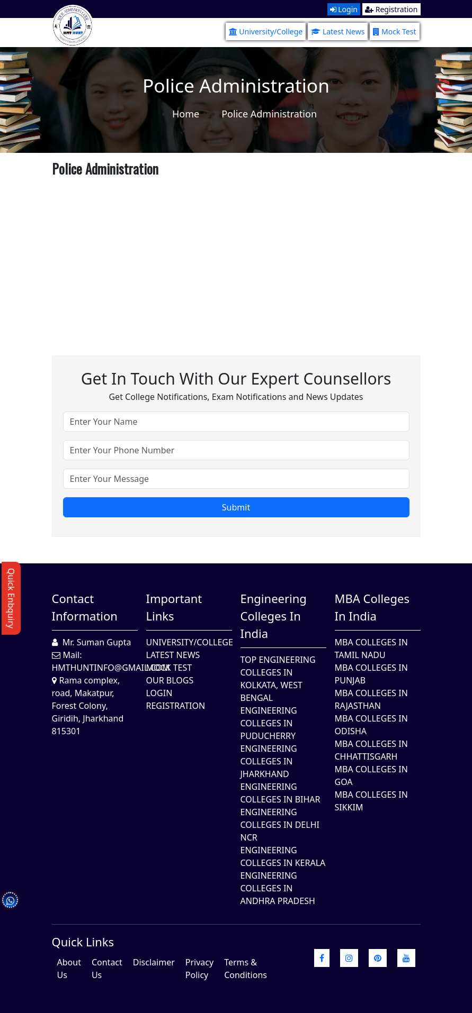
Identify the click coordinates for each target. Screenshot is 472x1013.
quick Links (83, 942)
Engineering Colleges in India (274, 615)
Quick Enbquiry (11, 598)
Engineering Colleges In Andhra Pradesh (278, 888)
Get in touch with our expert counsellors (236, 378)
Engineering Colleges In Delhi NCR (280, 824)
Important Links (174, 607)
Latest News (337, 31)
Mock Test (394, 31)
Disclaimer (154, 962)
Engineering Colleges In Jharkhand (269, 761)
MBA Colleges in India (372, 607)
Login (344, 9)
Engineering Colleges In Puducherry (269, 723)
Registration (391, 9)
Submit (236, 507)
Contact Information (85, 607)
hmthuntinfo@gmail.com (111, 667)
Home (185, 113)
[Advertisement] (236, 255)
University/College (266, 31)
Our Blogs (170, 680)
